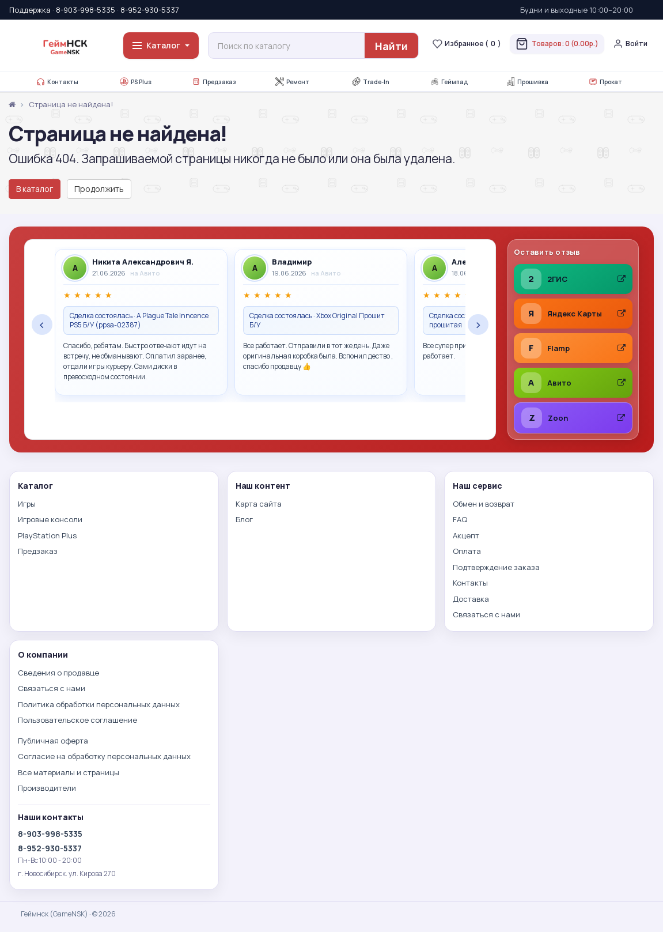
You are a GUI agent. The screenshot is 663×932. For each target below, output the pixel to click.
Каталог (161, 45)
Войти (630, 44)
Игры (27, 504)
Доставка (471, 599)
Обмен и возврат (483, 504)
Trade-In (370, 81)
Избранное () (466, 44)
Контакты (57, 81)
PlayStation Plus (47, 535)
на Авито (145, 273)
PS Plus (135, 81)
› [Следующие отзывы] (478, 324)
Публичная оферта (53, 740)
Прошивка (527, 81)
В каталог (34, 188)
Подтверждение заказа (496, 567)
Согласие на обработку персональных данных (104, 756)
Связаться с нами (486, 614)
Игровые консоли (50, 519)
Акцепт (466, 535)
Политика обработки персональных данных (99, 704)
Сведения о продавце (58, 672)
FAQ (460, 519)
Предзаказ (214, 81)
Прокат (605, 81)
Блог (244, 519)
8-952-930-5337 (149, 10)
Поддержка (30, 10)
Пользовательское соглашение (77, 720)
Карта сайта (259, 504)
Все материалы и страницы (68, 772)
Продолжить (99, 188)
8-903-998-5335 (85, 10)
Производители (47, 788)
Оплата (467, 551)
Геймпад (449, 81)
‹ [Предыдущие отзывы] (42, 324)
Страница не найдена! (71, 104)
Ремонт (292, 81)
